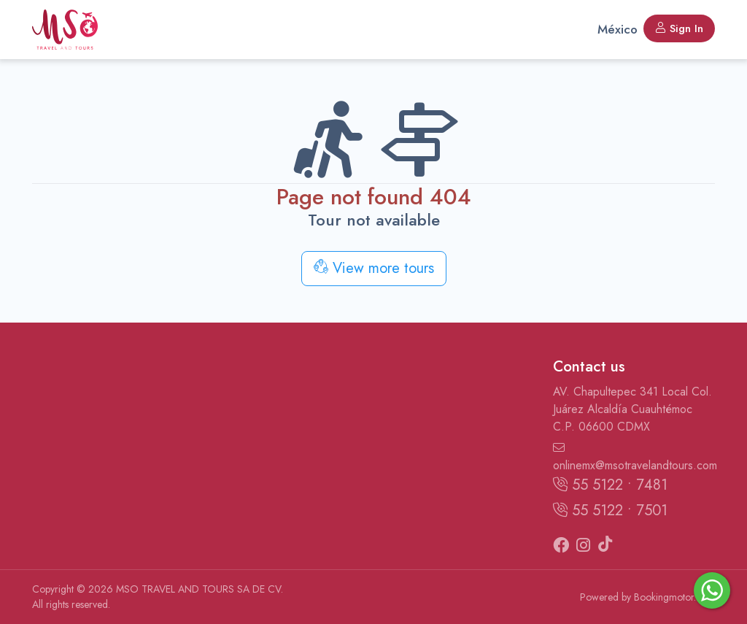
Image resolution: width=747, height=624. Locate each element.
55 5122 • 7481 (610, 485)
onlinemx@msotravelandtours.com (634, 458)
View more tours (374, 268)
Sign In (679, 28)
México (617, 29)
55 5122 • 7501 (610, 510)
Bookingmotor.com (674, 597)
